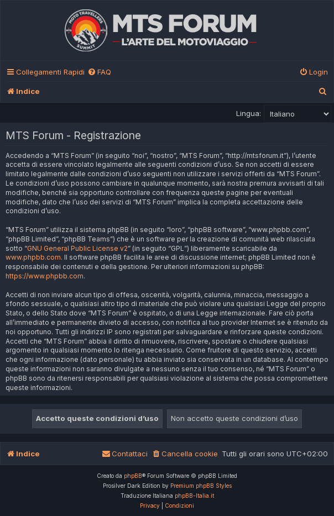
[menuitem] (99, 72)
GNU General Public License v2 (77, 248)
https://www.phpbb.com (45, 276)
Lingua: (248, 113)
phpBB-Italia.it (194, 495)
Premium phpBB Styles (201, 485)
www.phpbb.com (33, 257)
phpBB (133, 475)
